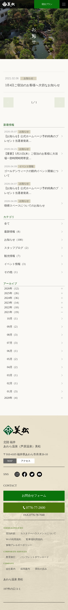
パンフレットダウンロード (34, 557)
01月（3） (13, 391)
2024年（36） (12, 297)
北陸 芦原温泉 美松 (8, 4)
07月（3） (13, 342)
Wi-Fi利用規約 (13, 539)
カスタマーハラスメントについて (38, 533)
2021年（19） (12, 312)
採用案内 (25, 569)
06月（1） (13, 350)
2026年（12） (12, 288)
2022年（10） (12, 307)
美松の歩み (41, 569)
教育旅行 (10, 557)
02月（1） (13, 383)
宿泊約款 (10, 533)
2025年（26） (12, 293)
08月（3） (13, 334)
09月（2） (13, 326)
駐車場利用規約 (34, 539)
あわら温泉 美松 (13, 579)
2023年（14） (12, 302)
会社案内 (10, 569)
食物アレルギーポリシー (19, 545)
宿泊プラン (47, 4)
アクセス (25, 461)
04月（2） (13, 367)
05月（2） (13, 359)
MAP (9, 461)
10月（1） (13, 318)
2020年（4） (11, 397)
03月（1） (13, 375)
